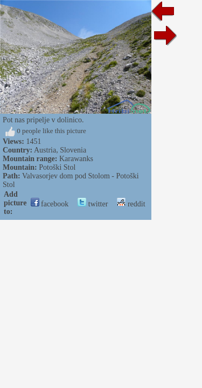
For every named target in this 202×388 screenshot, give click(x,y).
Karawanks (76, 159)
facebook (50, 204)
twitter (93, 204)
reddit (131, 204)
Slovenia (73, 150)
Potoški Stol (57, 167)
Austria (45, 150)
